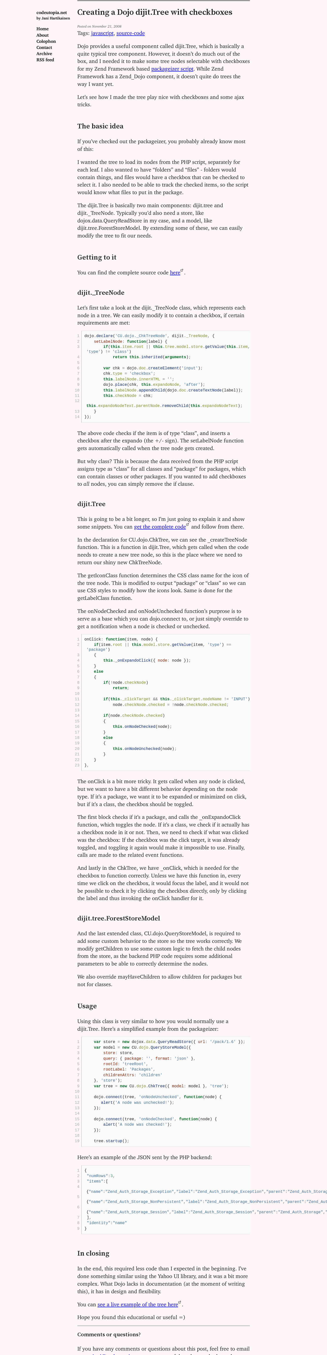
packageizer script (172, 67)
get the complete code (160, 525)
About (42, 34)
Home (42, 27)
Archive (44, 52)
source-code (131, 32)
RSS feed (45, 58)
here (175, 271)
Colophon (46, 40)
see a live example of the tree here (138, 1303)
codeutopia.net (53, 15)
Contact (44, 46)
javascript (102, 32)
